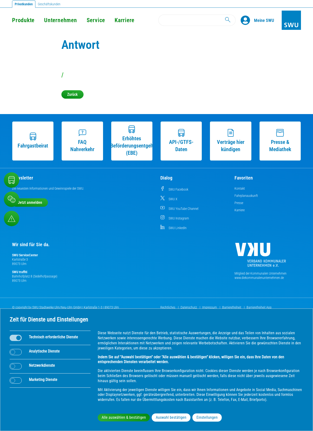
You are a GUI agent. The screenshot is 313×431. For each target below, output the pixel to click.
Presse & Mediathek (280, 140)
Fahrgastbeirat (33, 141)
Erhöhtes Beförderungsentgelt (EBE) (131, 140)
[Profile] (247, 20)
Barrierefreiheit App (259, 307)
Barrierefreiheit (232, 307)
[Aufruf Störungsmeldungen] (11, 218)
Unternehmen (60, 20)
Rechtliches (168, 307)
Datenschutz (189, 307)
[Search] (197, 20)
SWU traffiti (19, 272)
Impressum (210, 307)
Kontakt (240, 188)
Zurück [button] (72, 94)
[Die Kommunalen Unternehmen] (261, 256)
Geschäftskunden (49, 4)
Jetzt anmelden (30, 202)
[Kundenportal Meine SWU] (264, 20)
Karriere (124, 20)
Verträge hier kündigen (230, 140)
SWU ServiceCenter (25, 255)
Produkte (23, 20)
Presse (239, 203)
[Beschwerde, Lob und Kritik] (11, 199)
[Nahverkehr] (11, 180)
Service (96, 20)
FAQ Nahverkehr (82, 140)
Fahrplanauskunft (246, 196)
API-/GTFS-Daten (181, 140)
